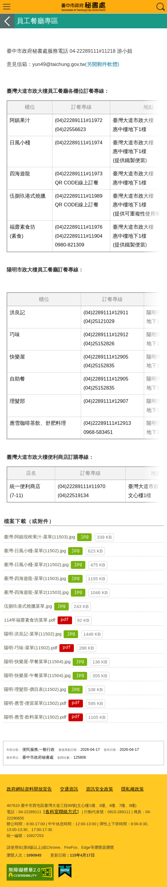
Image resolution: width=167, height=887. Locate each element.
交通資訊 (62, 788)
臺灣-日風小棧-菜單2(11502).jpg (36, 564)
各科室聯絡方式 (59, 809)
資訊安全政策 (89, 788)
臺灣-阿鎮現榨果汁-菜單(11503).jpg (39, 536)
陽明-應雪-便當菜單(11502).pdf (35, 703)
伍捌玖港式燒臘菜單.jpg (28, 606)
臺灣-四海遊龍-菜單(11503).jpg (35, 578)
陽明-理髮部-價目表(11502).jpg (35, 689)
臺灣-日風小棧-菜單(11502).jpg (35, 550)
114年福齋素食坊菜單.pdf (29, 619)
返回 (7, 21)
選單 (6, 6)
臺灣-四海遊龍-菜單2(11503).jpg (36, 592)
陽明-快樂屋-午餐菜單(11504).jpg (37, 675)
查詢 (160, 6)
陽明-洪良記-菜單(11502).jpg (32, 633)
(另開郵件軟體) (102, 64)
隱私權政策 (119, 788)
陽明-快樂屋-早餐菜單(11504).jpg (37, 661)
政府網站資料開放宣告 (26, 788)
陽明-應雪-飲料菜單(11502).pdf (35, 716)
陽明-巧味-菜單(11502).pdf (30, 647)
